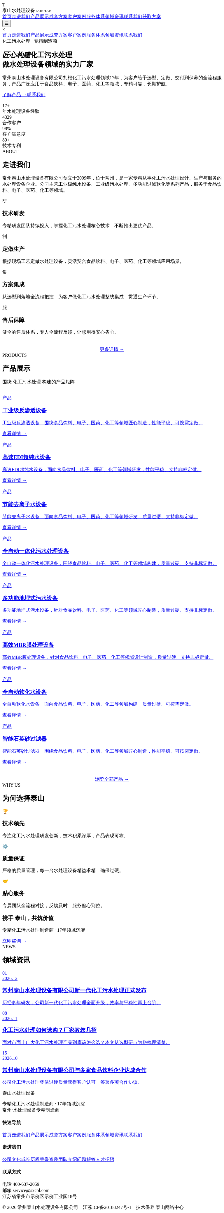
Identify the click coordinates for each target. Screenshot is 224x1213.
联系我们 (133, 16)
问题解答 (86, 1159)
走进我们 (21, 16)
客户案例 (77, 16)
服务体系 (95, 16)
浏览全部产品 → (112, 779)
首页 (7, 16)
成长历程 (30, 1159)
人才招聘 (105, 1159)
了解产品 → (14, 94)
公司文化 (11, 1159)
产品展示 (39, 16)
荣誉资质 (49, 1159)
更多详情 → (112, 349)
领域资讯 (114, 16)
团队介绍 (67, 1159)
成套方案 (58, 16)
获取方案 (151, 16)
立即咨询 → (14, 940)
